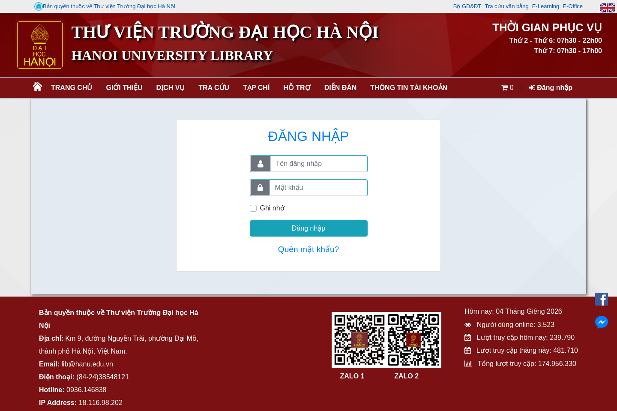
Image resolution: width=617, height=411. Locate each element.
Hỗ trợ (296, 87)
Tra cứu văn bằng (506, 6)
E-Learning (546, 6)
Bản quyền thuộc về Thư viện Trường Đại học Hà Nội (104, 6)
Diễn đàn (340, 87)
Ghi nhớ (272, 208)
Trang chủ (71, 87)
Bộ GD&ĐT (467, 6)
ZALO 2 (406, 376)
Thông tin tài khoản (408, 87)
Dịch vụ (170, 87)
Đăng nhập (550, 87)
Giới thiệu (124, 87)
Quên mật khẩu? (308, 249)
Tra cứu (213, 87)
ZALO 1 (352, 376)
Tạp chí (256, 87)
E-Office (573, 6)
